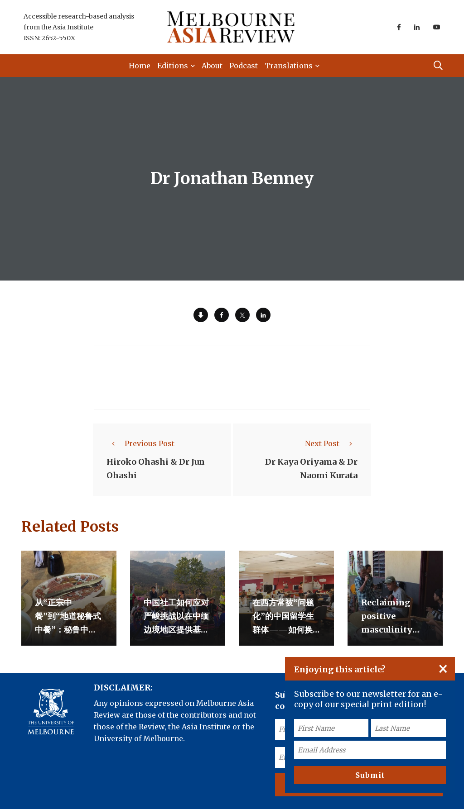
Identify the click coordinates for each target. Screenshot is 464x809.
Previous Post (140, 443)
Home (139, 65)
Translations (289, 65)
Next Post (331, 443)
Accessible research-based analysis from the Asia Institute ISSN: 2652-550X (79, 27)
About (212, 65)
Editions (172, 65)
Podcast (243, 65)
